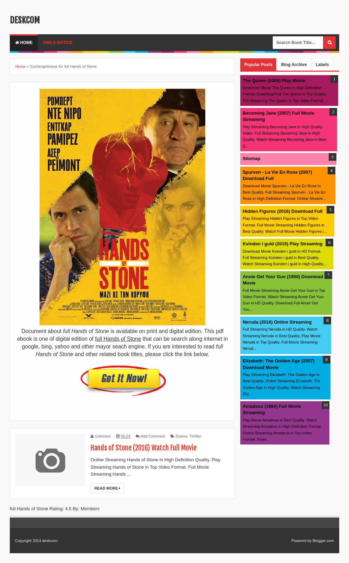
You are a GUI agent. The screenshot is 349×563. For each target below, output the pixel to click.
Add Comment (153, 436)
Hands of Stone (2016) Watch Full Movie (144, 447)
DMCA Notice (57, 42)
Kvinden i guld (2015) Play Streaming (282, 243)
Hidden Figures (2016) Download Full (282, 211)
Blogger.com (323, 541)
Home (24, 42)
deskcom (25, 20)
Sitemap (252, 158)
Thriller (195, 436)
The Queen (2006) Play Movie (274, 80)
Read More (107, 488)
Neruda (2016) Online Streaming (277, 322)
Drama (181, 436)
